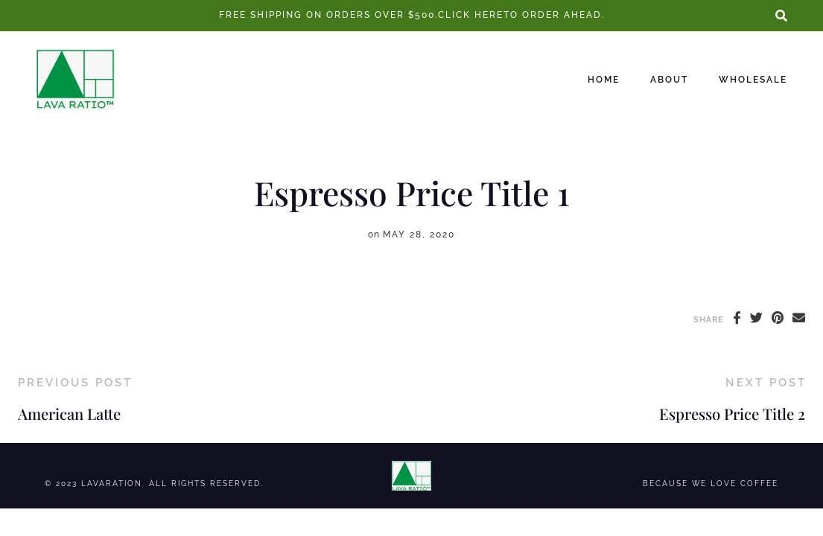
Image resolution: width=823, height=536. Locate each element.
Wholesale (753, 79)
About (669, 79)
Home (604, 79)
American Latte (69, 413)
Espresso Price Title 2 (732, 413)
